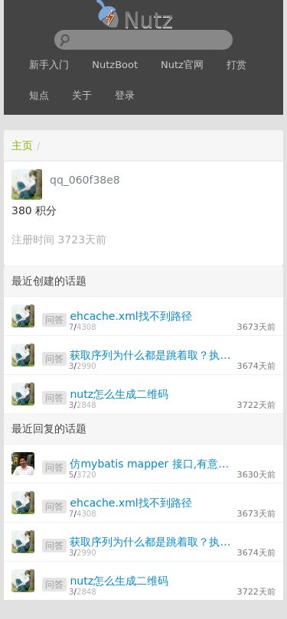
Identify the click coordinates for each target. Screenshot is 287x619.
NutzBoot (115, 64)
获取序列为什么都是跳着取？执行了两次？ (151, 355)
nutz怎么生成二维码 (119, 394)
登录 (125, 95)
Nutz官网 (182, 64)
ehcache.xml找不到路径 (130, 316)
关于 (82, 95)
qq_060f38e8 (85, 180)
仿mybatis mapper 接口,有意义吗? (151, 464)
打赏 (236, 64)
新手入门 (49, 64)
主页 (22, 145)
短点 (39, 95)
